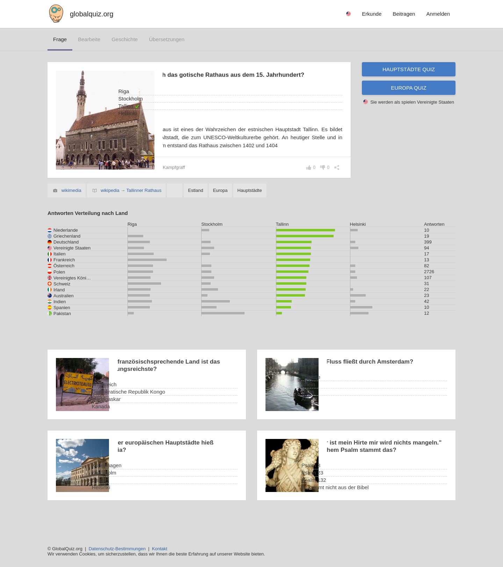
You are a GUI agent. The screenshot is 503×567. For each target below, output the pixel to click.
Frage (60, 39)
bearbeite (89, 39)
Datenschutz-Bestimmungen (117, 548)
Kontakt (159, 548)
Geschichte (124, 39)
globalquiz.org (92, 14)
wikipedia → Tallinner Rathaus (131, 207)
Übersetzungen (166, 39)
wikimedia (71, 207)
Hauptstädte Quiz (408, 69)
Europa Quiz (408, 88)
